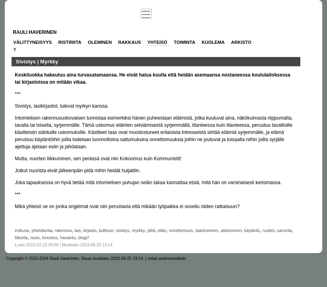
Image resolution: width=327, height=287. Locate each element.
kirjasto (89, 230)
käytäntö (252, 230)
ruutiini (268, 230)
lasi (77, 230)
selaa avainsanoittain (166, 258)
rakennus (63, 230)
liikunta (21, 238)
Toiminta (184, 42)
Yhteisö (157, 42)
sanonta (284, 230)
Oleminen (100, 42)
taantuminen (207, 230)
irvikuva (22, 230)
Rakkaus (129, 42)
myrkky (138, 230)
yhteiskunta (41, 230)
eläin (162, 230)
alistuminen (231, 230)
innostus (49, 238)
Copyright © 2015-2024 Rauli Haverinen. (43, 258)
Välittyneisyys (32, 42)
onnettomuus (181, 230)
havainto (68, 238)
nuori (34, 238)
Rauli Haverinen (35, 32)
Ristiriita (69, 42)
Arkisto (241, 42)
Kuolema (213, 42)
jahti (151, 230)
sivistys (122, 230)
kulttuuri (106, 230)
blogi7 (83, 238)
